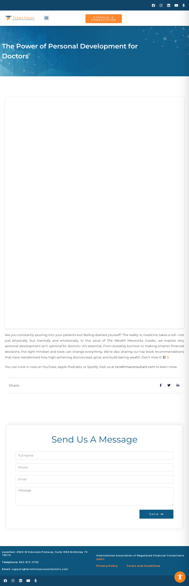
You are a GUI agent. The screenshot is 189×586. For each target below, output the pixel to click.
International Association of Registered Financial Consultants (140, 555)
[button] (46, 18)
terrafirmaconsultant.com (135, 367)
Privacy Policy (107, 566)
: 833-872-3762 (20, 562)
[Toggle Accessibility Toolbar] (180, 577)
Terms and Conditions (144, 566)
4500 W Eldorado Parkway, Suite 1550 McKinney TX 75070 (45, 553)
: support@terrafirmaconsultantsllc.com (35, 569)
